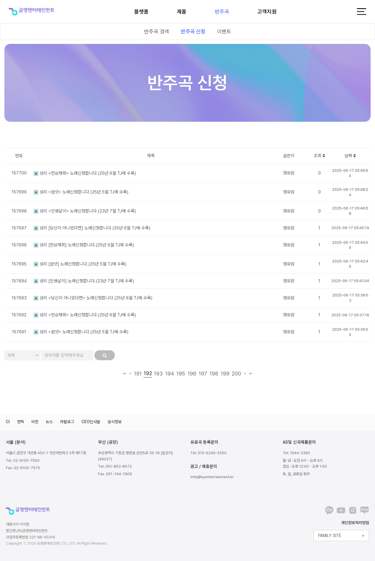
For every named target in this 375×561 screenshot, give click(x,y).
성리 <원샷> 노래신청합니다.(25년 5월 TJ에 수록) (81, 192)
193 (158, 373)
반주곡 (222, 11)
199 (225, 373)
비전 (34, 421)
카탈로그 (67, 421)
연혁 (20, 421)
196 (192, 373)
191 (138, 373)
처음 (124, 373)
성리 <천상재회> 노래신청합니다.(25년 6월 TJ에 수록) (85, 173)
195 (180, 373)
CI (8, 421)
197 (203, 373)
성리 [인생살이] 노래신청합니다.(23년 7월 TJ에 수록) (84, 281)
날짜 (350, 155)
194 (169, 373)
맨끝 (250, 373)
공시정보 (115, 421)
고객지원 (267, 11)
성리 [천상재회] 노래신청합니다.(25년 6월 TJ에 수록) (84, 245)
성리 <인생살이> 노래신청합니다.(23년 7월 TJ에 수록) (85, 211)
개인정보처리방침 (355, 522)
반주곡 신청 (193, 31)
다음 (245, 373)
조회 (319, 155)
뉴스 (49, 421)
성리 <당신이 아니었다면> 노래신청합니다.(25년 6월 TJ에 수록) (93, 298)
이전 (130, 373)
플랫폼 (141, 11)
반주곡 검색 (156, 31)
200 (236, 373)
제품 (182, 11)
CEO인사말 (90, 421)
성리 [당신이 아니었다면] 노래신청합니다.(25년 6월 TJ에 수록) (92, 228)
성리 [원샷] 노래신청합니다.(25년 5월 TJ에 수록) (80, 264)
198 (213, 373)
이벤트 (224, 31)
